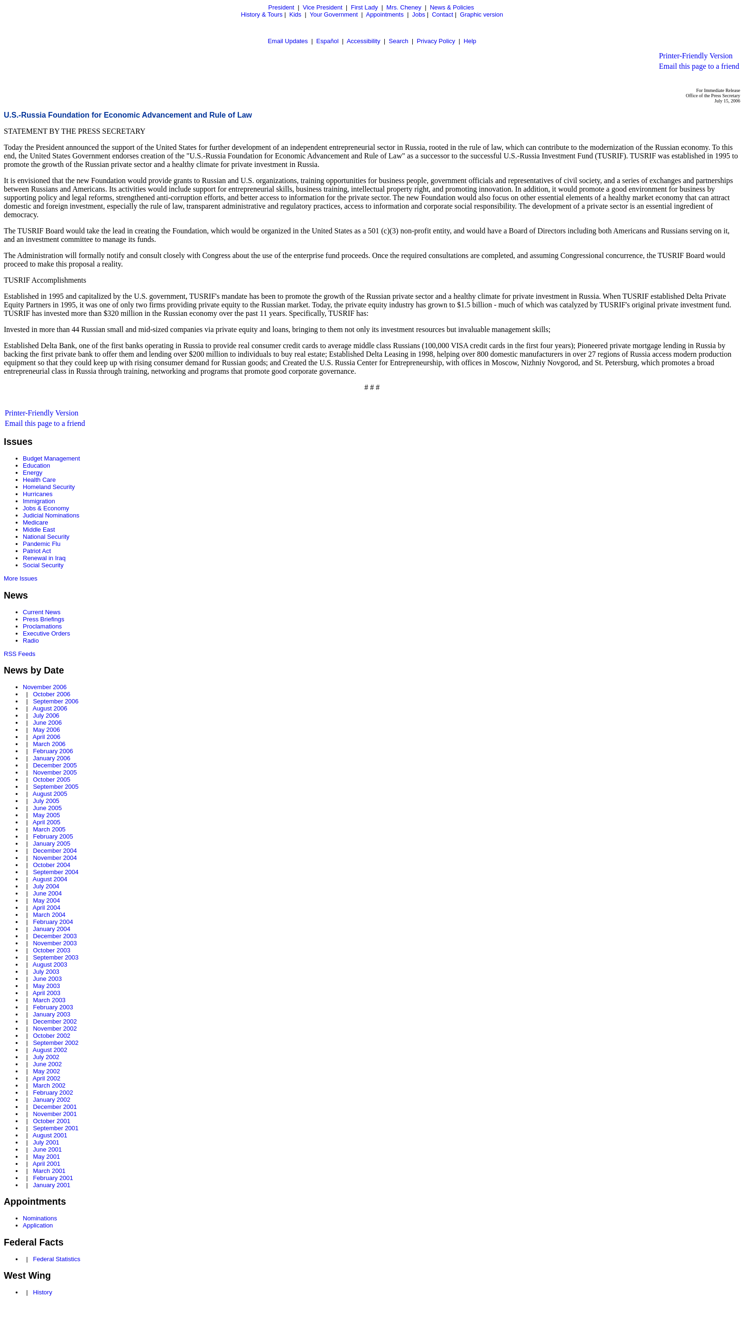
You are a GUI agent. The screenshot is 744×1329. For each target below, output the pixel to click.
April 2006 (47, 736)
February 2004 (53, 921)
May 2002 (46, 1071)
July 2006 (46, 715)
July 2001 (46, 1142)
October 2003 (51, 950)
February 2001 (53, 1177)
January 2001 (51, 1185)
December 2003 (55, 936)
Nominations (40, 1218)
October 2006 (51, 694)
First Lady (364, 7)
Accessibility (364, 41)
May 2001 (46, 1156)
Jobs (418, 14)
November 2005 (55, 772)
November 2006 (45, 687)
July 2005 (46, 800)
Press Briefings (43, 619)
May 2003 (46, 985)
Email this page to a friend (699, 66)
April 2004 (47, 907)
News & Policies (452, 7)
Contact (442, 14)
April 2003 (47, 993)
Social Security (43, 565)
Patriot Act (37, 550)
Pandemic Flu (41, 543)
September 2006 (55, 701)
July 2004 (46, 886)
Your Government (334, 14)
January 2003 (51, 1014)
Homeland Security (49, 486)
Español (327, 41)
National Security (46, 536)
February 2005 (53, 836)
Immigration (39, 501)
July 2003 (46, 971)
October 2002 (51, 1035)
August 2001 (50, 1135)
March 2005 (49, 829)
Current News (41, 612)
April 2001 (47, 1163)
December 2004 (55, 850)
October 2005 (51, 779)
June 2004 (47, 893)
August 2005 (50, 793)
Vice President (323, 7)
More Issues (20, 578)
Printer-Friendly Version (696, 56)
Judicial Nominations (51, 515)
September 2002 (55, 1042)
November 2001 (55, 1113)
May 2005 (46, 815)
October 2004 (51, 864)
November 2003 (55, 943)
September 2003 (55, 957)
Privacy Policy (436, 41)
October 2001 (51, 1121)
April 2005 (47, 822)
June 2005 (47, 808)
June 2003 (47, 978)
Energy (32, 472)
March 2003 (49, 1000)
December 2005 (55, 765)
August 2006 (50, 708)
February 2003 (53, 1007)
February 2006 (53, 751)
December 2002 (55, 1021)
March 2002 (49, 1085)
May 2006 (46, 729)
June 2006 (47, 722)
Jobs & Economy (46, 508)
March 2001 (49, 1170)
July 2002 (46, 1057)
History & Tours (262, 14)
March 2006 (49, 744)
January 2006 (51, 758)
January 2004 (51, 928)
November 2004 (55, 857)
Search (398, 41)
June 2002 (47, 1064)
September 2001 (55, 1128)
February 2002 (53, 1092)
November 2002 (55, 1028)
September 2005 (55, 786)
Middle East (39, 529)
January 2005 (51, 843)
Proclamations (42, 626)
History (42, 1292)
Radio (31, 640)
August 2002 (50, 1049)
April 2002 (47, 1078)
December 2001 (55, 1106)
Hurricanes (38, 494)
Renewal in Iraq (44, 558)
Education (36, 465)
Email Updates (288, 41)
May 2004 (46, 900)
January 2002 (51, 1099)
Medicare (35, 522)
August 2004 (50, 879)
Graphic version (481, 14)
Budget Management (51, 458)
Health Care (39, 479)
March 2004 (49, 914)
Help (470, 41)
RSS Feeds (19, 653)
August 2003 (50, 964)
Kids (295, 14)
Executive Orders (46, 633)
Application (38, 1225)
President (281, 7)
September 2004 (55, 872)
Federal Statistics (56, 1259)
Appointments (385, 14)
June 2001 (47, 1149)
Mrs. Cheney (403, 7)
